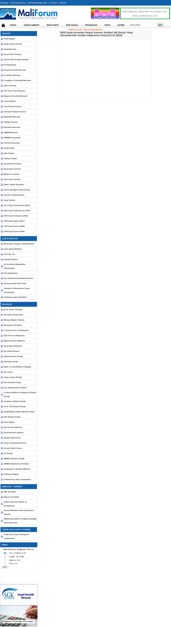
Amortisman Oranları (12, 164)
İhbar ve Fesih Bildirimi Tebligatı (17, 367)
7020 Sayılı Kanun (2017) (14, 221)
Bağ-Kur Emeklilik (11, 497)
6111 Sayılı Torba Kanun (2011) (17, 205)
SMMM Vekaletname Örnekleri (16, 464)
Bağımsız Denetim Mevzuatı (15, 96)
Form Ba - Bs (9, 254)
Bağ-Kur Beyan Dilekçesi (14, 341)
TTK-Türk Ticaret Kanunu (14, 91)
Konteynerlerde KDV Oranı (15, 283)
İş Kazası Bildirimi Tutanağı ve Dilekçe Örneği (20, 394)
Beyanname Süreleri (12, 169)
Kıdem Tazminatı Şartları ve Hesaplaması (15, 504)
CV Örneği (8, 453)
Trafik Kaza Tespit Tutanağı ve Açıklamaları (16, 536)
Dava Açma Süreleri (12, 179)
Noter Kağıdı (9, 422)
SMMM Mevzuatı (10, 132)
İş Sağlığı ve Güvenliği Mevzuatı (17, 80)
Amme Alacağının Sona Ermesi (17, 190)
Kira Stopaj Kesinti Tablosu (15, 388)
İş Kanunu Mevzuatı (12, 75)
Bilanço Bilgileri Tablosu (14, 320)
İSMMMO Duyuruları (12, 138)
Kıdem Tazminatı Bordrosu (15, 443)
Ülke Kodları (9, 153)
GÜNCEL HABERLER (31, 25)
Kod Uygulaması (11, 273)
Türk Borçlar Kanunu (12, 106)
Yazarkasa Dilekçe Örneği (14, 401)
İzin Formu (8, 372)
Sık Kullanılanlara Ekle (37, 3)
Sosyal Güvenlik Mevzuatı (15, 70)
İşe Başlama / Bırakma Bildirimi (17, 469)
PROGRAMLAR (91, 25)
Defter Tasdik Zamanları (14, 185)
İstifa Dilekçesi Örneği (13, 356)
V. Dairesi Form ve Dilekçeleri (16, 330)
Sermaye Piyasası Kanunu (15, 112)
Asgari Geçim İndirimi (13, 44)
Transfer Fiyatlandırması (14, 195)
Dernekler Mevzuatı (12, 127)
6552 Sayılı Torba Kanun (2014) (17, 211)
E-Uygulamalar (10, 65)
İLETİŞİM (121, 25)
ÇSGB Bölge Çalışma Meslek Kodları (19, 412)
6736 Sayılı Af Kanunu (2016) (16, 216)
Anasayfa (4, 3)
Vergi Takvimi (9, 200)
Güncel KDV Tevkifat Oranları (16, 60)
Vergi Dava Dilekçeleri (13, 346)
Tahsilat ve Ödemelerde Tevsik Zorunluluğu (17, 290)
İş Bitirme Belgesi (11, 474)
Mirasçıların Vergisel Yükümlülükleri (19, 244)
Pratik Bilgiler (9, 39)
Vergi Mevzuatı (10, 49)
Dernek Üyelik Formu (13, 448)
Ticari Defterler (10, 101)
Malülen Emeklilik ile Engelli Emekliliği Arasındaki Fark (20, 521)
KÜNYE (107, 25)
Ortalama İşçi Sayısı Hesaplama (17, 479)
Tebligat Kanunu (11, 122)
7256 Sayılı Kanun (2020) (14, 231)
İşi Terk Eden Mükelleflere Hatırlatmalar (15, 266)
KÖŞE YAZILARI (72, 25)
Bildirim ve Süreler (12, 174)
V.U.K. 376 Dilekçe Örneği (14, 406)
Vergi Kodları (9, 148)
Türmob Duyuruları (12, 143)
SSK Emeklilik (10, 492)
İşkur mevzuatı (10, 86)
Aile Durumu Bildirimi (13, 427)
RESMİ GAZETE (53, 25)
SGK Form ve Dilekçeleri (14, 336)
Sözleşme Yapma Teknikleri (15, 297)
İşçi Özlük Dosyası (12, 351)
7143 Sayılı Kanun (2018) (14, 226)
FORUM (13, 25)
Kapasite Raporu (11, 259)
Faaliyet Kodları (10, 158)
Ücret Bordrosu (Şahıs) (13, 433)
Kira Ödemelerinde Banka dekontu (18, 278)
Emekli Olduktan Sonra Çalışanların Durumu (19, 512)
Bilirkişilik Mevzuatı (12, 117)
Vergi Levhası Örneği (12, 377)
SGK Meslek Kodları (12, 417)
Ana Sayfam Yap (18, 3)
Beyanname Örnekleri (13, 325)
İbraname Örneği (11, 362)
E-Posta (53, 3)
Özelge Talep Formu (12, 438)
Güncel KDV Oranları (12, 54)
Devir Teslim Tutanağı (13, 309)
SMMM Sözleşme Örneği (14, 459)
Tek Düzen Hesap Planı (13, 315)
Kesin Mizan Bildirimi (13, 249)
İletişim (63, 3)
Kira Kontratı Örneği (12, 382)
